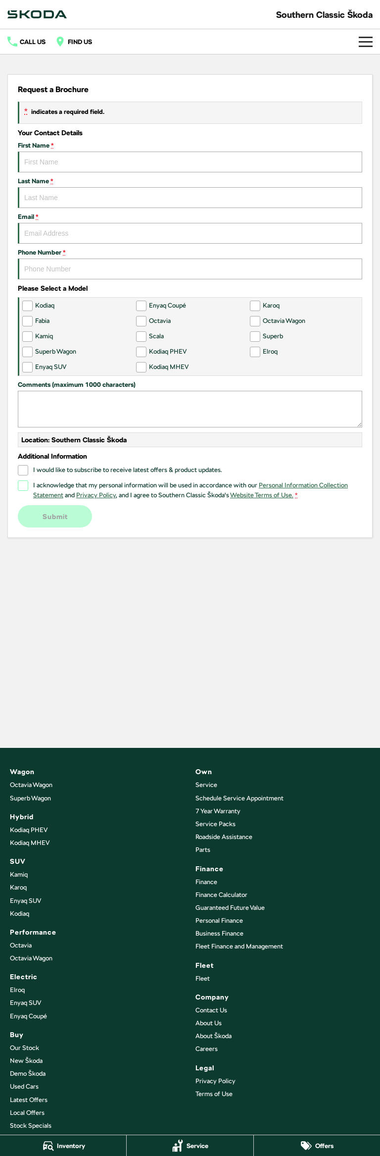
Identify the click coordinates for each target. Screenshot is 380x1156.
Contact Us (211, 1010)
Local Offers (27, 1112)
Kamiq (19, 874)
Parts (202, 849)
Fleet (202, 978)
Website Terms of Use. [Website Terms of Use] (261, 495)
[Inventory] (63, 1145)
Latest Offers (29, 1099)
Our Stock (24, 1047)
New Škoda (26, 1060)
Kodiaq (19, 913)
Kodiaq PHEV (29, 830)
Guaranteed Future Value (230, 907)
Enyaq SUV (25, 900)
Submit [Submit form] (55, 517)
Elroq (17, 990)
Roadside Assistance (223, 837)
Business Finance (219, 933)
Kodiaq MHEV (29, 842)
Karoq (18, 887)
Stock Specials (30, 1125)
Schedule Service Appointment (239, 798)
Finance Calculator (221, 894)
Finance (206, 882)
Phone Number (190, 264)
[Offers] (317, 1145)
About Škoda (213, 1036)
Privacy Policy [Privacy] (96, 495)
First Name (190, 157)
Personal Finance (219, 920)
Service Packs (215, 824)
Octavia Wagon (31, 784)
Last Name (190, 192)
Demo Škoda (28, 1073)
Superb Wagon (30, 798)
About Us (208, 1023)
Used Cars (24, 1086)
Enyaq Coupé (28, 1016)
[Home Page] (37, 14)
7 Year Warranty (217, 811)
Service (206, 784)
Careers (206, 1048)
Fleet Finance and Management (239, 946)
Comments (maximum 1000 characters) (190, 404)
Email (190, 228)
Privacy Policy (215, 1081)
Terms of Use (214, 1094)
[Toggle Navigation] (366, 41)
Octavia (21, 945)
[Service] (190, 1145)
